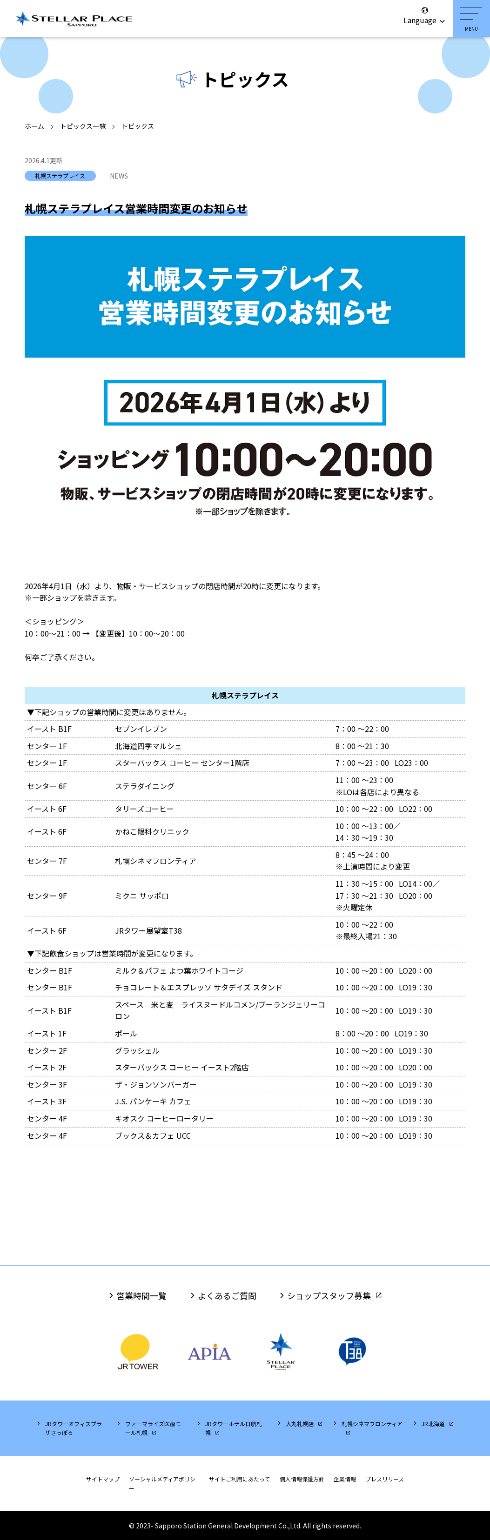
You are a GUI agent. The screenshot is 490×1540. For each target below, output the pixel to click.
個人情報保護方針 (302, 1479)
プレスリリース (384, 1479)
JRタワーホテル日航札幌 (233, 1428)
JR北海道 (433, 1423)
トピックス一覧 (83, 126)
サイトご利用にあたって (239, 1479)
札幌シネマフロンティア (372, 1423)
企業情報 (345, 1479)
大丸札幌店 (300, 1423)
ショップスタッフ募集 (329, 1295)
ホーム (34, 126)
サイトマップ (103, 1479)
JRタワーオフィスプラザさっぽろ (73, 1428)
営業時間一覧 (141, 1295)
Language (424, 16)
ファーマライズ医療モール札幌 (153, 1428)
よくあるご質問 (227, 1295)
